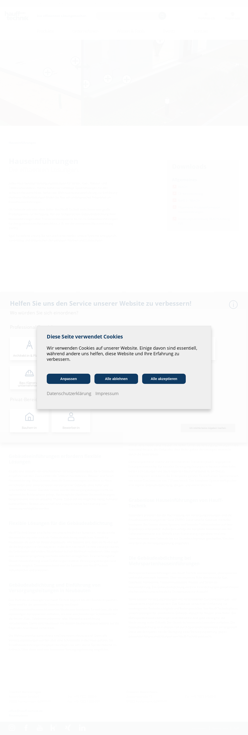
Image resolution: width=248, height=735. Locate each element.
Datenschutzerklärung (69, 393)
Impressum (107, 393)
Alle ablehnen (116, 379)
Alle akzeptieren (164, 379)
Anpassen (68, 379)
